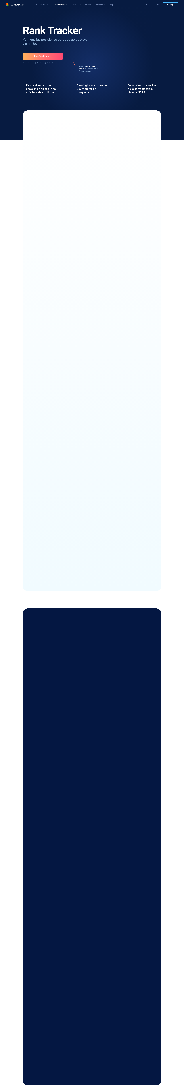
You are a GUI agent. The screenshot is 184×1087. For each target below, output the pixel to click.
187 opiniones (133, 165)
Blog (111, 5)
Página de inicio (43, 5)
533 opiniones (48, 165)
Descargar (170, 5)
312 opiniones (76, 165)
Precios (88, 5)
